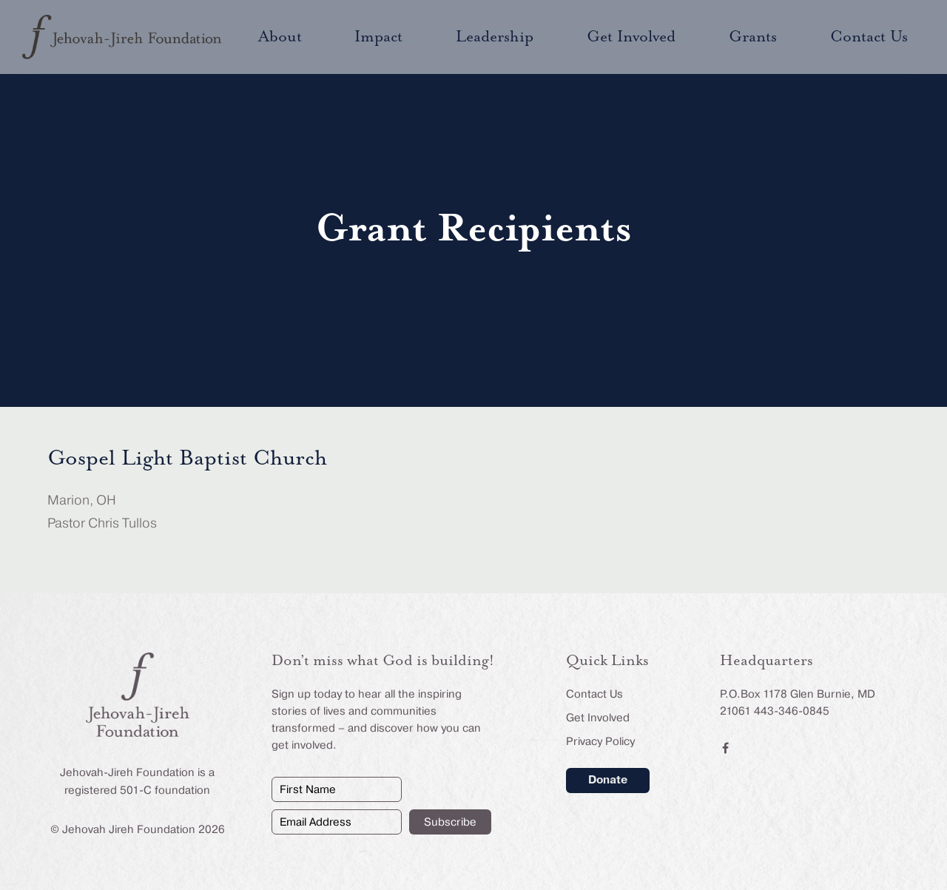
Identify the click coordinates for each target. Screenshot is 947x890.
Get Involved (598, 717)
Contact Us (594, 694)
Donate (607, 779)
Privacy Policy (600, 741)
